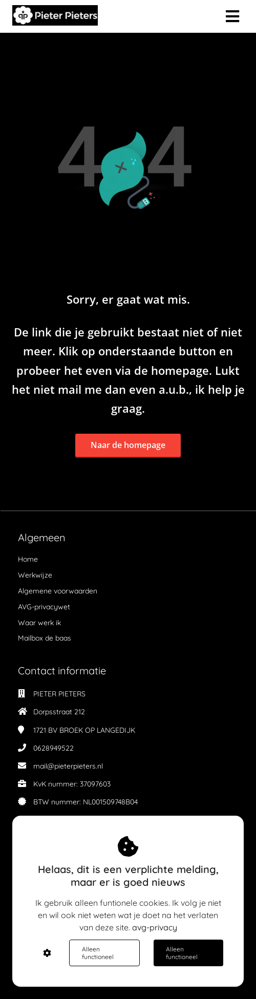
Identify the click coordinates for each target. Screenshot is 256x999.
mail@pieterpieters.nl (68, 766)
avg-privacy (154, 927)
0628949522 (53, 748)
